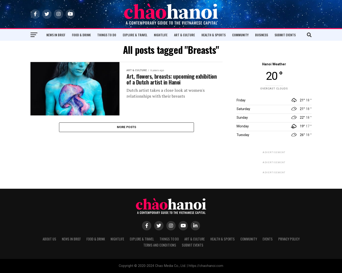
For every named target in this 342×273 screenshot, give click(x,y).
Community (240, 34)
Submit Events (285, 34)
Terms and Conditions (159, 245)
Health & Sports (213, 34)
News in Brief (55, 34)
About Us (49, 238)
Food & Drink (81, 34)
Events (268, 238)
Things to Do (106, 34)
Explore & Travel (135, 34)
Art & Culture (184, 34)
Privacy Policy (289, 238)
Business (261, 34)
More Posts (126, 127)
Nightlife (160, 34)
